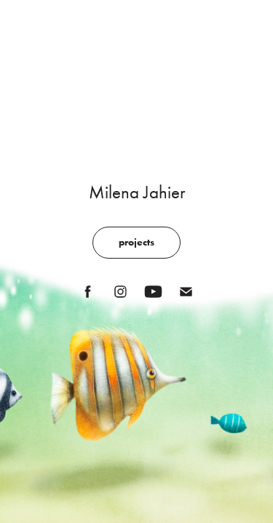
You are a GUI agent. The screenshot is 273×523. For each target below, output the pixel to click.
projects (136, 242)
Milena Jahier (137, 192)
